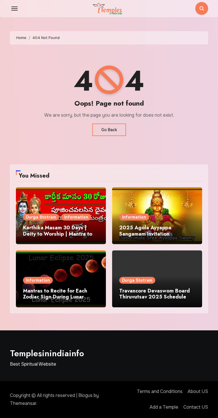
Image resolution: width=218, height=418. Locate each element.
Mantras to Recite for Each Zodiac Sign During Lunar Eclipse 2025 (55, 297)
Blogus (85, 395)
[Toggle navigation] (14, 8)
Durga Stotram (41, 217)
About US (198, 391)
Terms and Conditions (160, 391)
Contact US (195, 407)
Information (76, 217)
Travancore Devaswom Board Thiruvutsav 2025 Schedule (154, 294)
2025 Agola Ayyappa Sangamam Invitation (145, 231)
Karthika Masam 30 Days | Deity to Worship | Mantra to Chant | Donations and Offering (57, 237)
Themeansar (23, 403)
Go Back (109, 129)
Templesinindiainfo (47, 353)
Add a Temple (164, 407)
